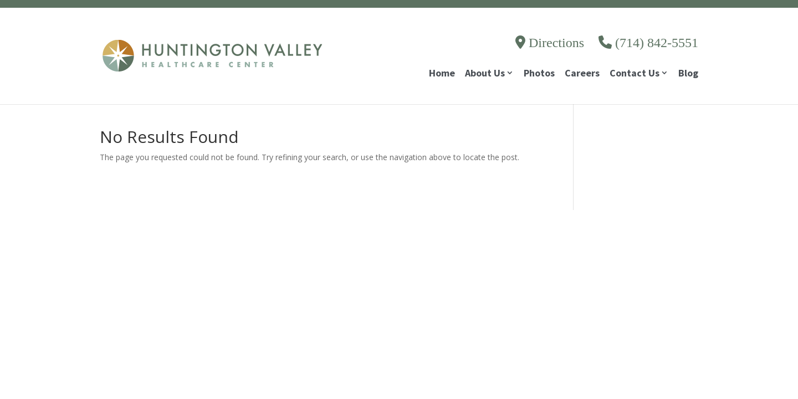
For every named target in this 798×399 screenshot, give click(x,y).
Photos (539, 74)
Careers (582, 74)
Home (442, 74)
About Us (485, 74)
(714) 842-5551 (648, 42)
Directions (549, 42)
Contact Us (634, 74)
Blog (688, 74)
